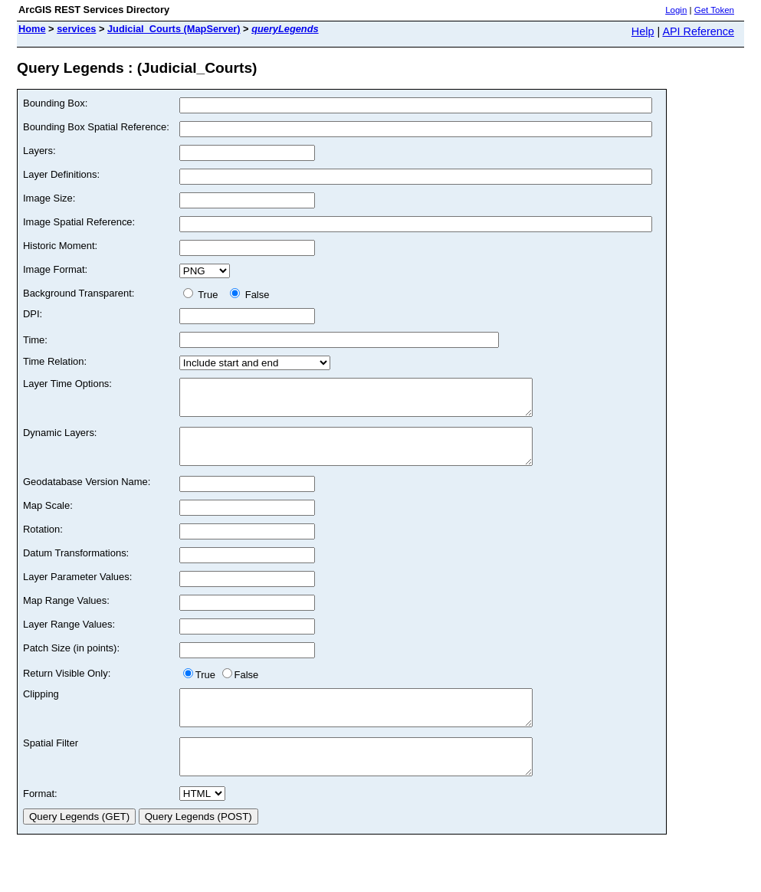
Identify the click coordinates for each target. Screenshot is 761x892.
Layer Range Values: (69, 638)
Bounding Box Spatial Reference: (96, 127)
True (203, 294)
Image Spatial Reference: (79, 222)
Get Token (714, 10)
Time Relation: (55, 361)
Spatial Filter (50, 763)
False (249, 294)
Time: (35, 340)
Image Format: (55, 269)
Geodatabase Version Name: (86, 495)
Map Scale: (48, 519)
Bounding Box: (55, 103)
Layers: (39, 150)
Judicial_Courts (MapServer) (174, 28)
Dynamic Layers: (60, 439)
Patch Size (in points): (71, 661)
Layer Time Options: (67, 383)
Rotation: (43, 543)
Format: (40, 821)
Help (642, 31)
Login (676, 10)
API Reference (698, 31)
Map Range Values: (66, 614)
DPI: (32, 314)
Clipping (41, 707)
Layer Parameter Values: (77, 590)
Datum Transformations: (76, 566)
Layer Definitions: (61, 174)
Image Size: (49, 198)
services (76, 28)
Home (32, 28)
